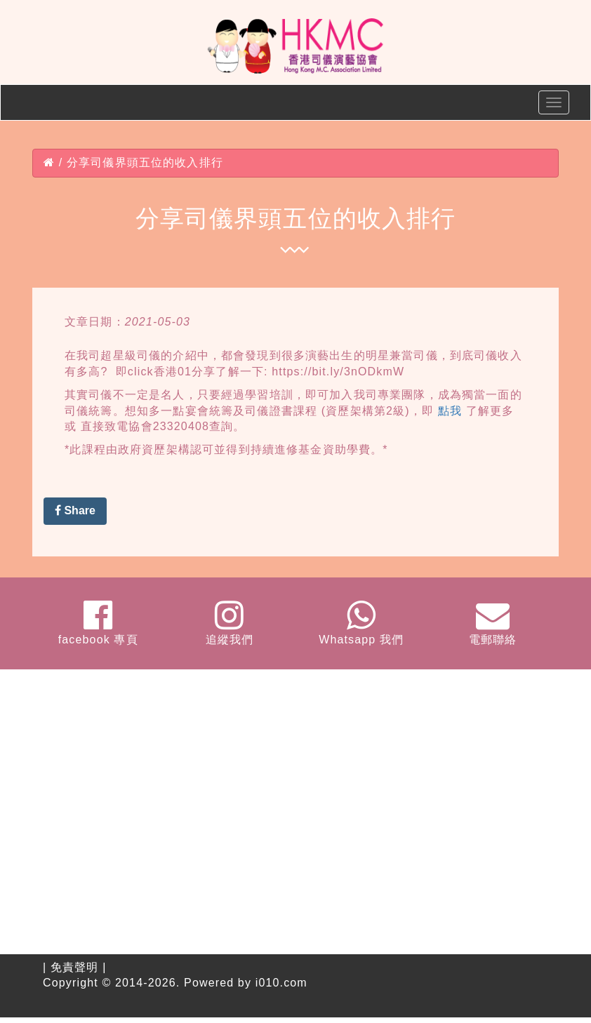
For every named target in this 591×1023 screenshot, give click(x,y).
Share (75, 510)
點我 (450, 411)
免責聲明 (75, 967)
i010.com (281, 983)
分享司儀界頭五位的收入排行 (145, 162)
